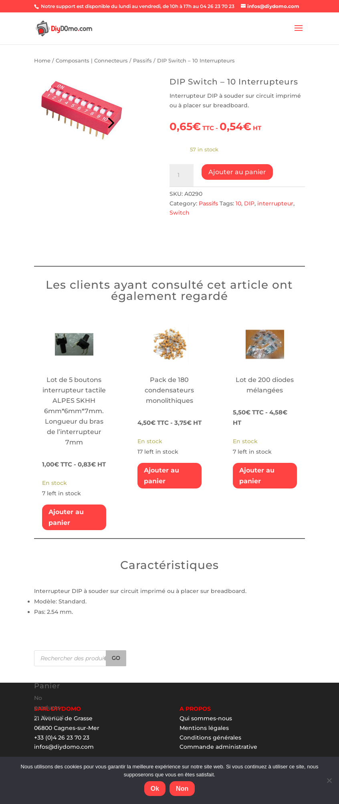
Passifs (142, 61)
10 (238, 203)
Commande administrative (218, 746)
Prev (109, 121)
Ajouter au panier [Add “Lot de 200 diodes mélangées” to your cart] (256, 475)
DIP (249, 203)
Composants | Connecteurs (92, 61)
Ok (155, 788)
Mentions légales (204, 728)
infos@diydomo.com (64, 746)
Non (182, 788)
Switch (180, 212)
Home (42, 61)
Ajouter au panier (237, 172)
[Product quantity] (182, 175)
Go (116, 658)
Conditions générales (210, 737)
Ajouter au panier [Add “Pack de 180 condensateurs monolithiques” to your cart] (161, 475)
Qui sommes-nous (206, 718)
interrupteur (275, 203)
